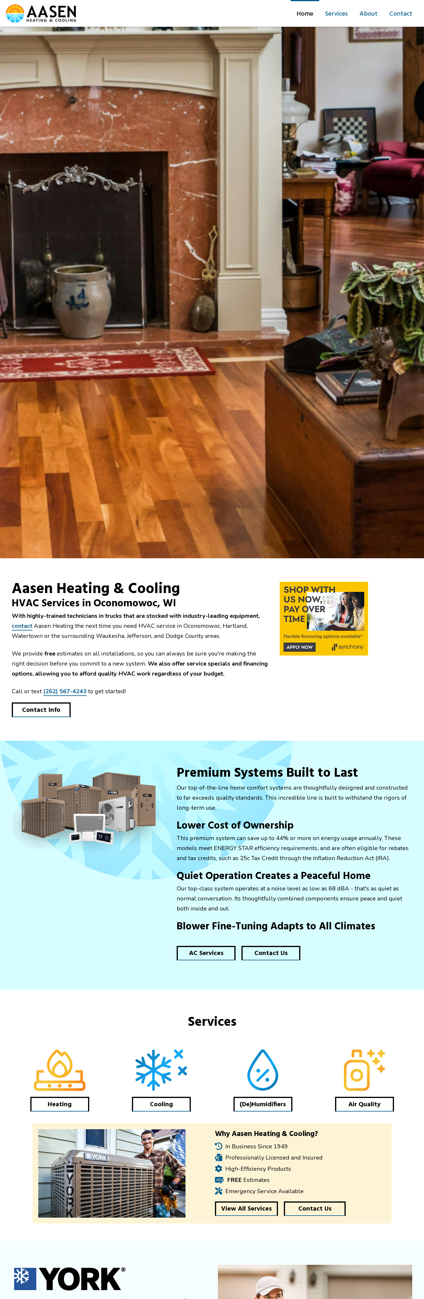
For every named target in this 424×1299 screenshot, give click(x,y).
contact (22, 626)
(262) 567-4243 (65, 691)
